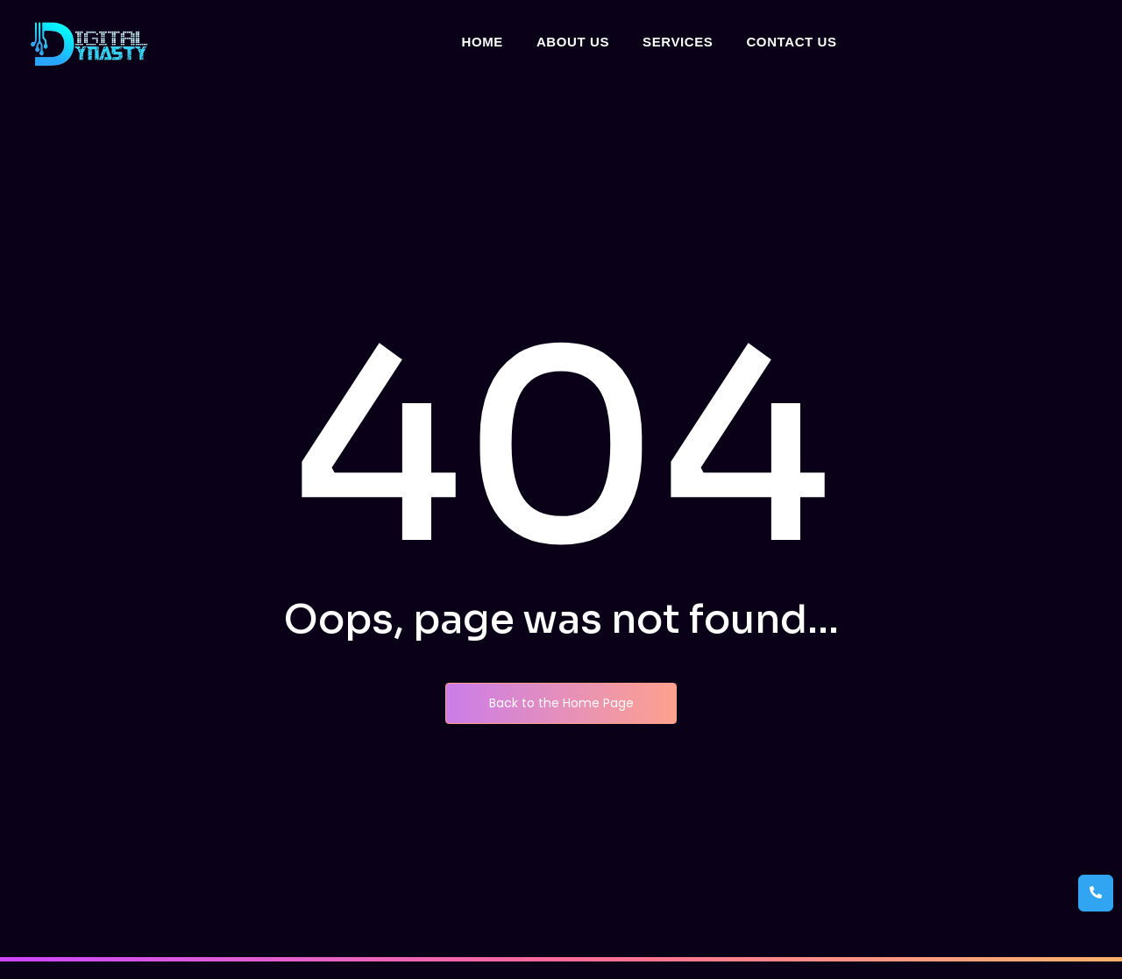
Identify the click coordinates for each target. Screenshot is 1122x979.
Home (482, 41)
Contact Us (791, 41)
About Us (572, 41)
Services (678, 41)
